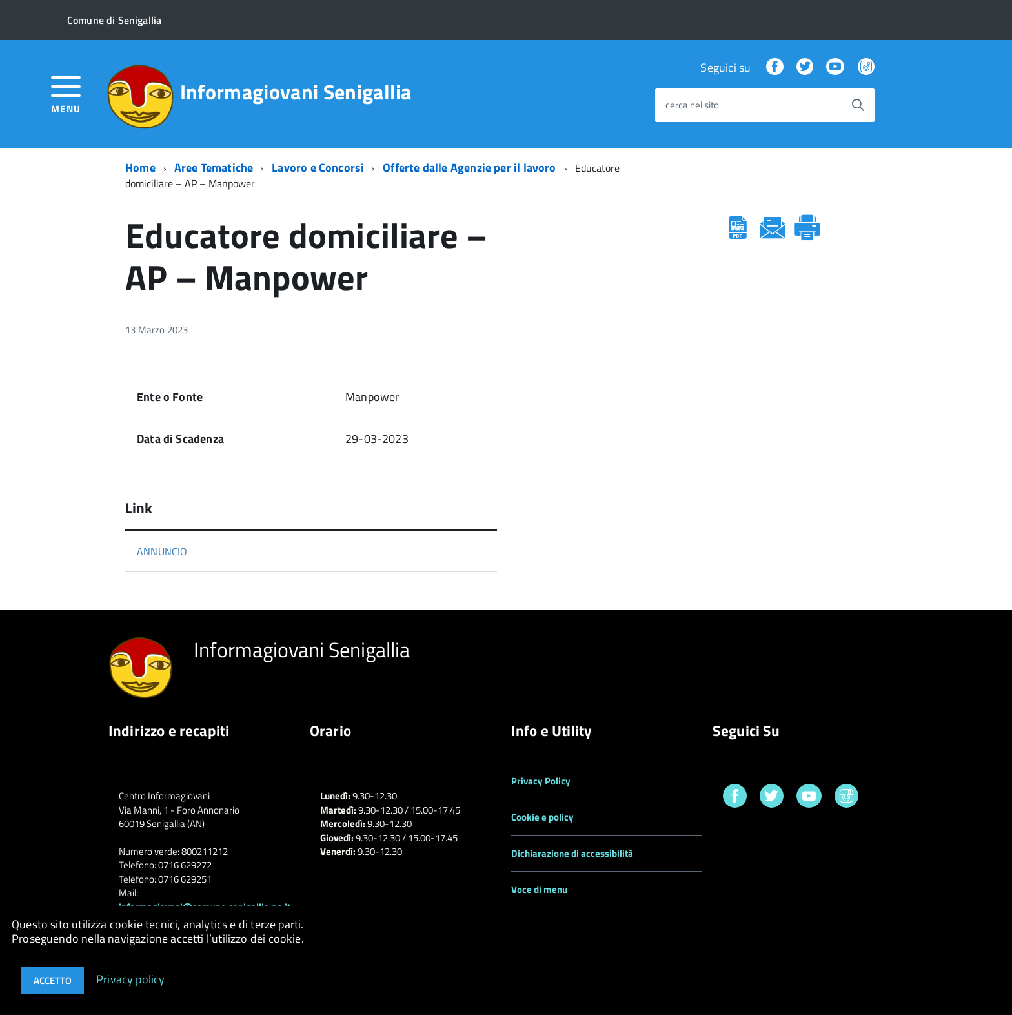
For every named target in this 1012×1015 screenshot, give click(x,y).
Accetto (53, 980)
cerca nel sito (692, 105)
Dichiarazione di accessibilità (572, 853)
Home (140, 167)
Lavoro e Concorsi (318, 167)
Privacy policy (130, 978)
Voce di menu (539, 889)
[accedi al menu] (66, 93)
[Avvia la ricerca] (858, 105)
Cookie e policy (542, 817)
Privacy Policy (541, 781)
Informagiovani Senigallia (296, 91)
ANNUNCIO (162, 551)
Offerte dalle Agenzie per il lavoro (469, 167)
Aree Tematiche (214, 167)
